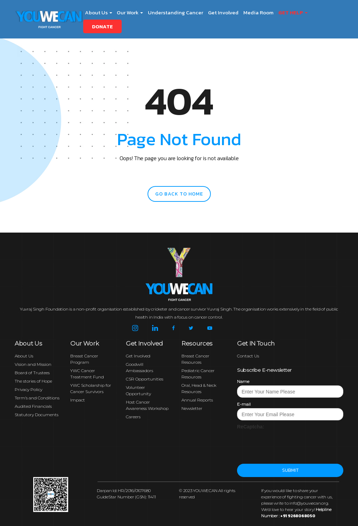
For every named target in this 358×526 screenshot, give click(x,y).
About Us (24, 355)
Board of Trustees (32, 372)
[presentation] (290, 443)
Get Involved (223, 12)
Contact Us (248, 355)
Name (243, 381)
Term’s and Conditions (37, 397)
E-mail (244, 404)
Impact (77, 400)
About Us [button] (98, 12)
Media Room (258, 12)
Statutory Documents (36, 414)
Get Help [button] (293, 12)
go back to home (179, 194)
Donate (102, 26)
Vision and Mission (33, 364)
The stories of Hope (33, 381)
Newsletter (191, 408)
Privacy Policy (28, 389)
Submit (290, 470)
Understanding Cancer (175, 12)
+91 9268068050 (297, 516)
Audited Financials (33, 406)
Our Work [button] (130, 12)
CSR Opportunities (144, 379)
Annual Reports (197, 400)
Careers (133, 416)
